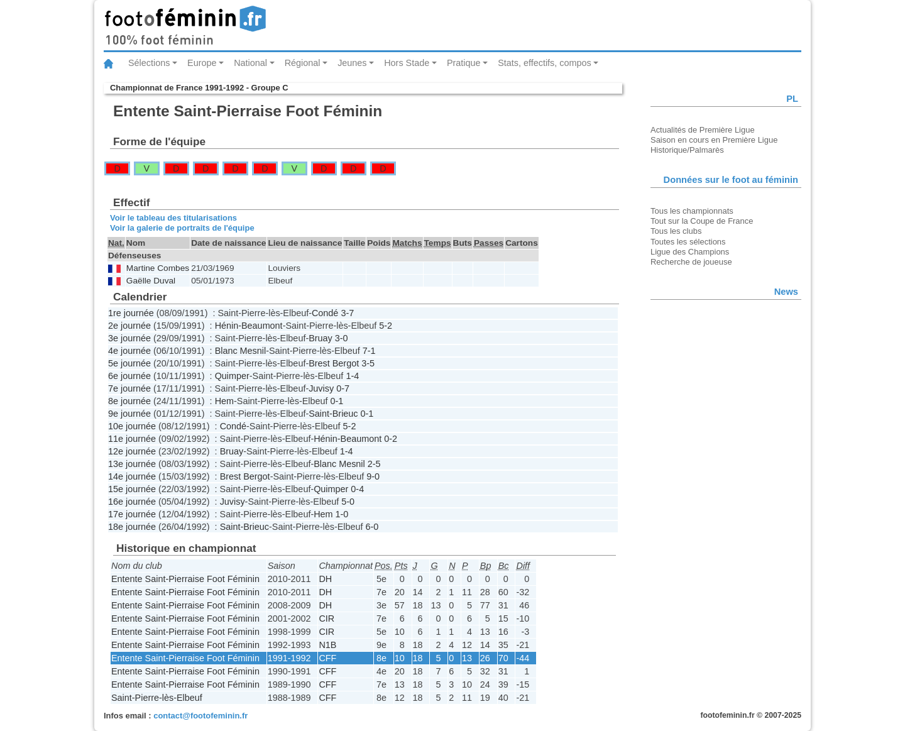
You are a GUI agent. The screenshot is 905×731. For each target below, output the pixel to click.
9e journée (129, 414)
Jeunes (351, 63)
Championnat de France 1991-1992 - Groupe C (199, 87)
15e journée (132, 489)
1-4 (352, 376)
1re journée (131, 313)
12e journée (132, 451)
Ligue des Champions (689, 251)
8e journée (129, 401)
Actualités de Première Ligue (702, 130)
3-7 (347, 313)
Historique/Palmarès (687, 150)
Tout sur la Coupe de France (701, 221)
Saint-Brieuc (333, 414)
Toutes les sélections (688, 241)
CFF (327, 658)
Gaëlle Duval (150, 280)
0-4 (357, 489)
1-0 (342, 514)
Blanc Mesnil (240, 351)
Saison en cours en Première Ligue (713, 140)
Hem (224, 401)
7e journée (129, 388)
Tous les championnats (691, 211)
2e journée (129, 326)
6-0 (372, 527)
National (250, 63)
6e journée (129, 376)
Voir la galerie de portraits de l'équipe (182, 228)
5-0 (347, 502)
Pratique (464, 63)
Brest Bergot (334, 363)
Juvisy (321, 388)
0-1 (337, 401)
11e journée (132, 439)
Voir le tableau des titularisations (173, 218)
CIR (326, 618)
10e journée (132, 426)
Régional (303, 63)
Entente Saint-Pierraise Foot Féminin (185, 579)
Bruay (320, 338)
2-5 (374, 464)
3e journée (129, 338)
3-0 (341, 338)
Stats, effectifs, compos (544, 63)
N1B (327, 645)
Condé (325, 313)
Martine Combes (157, 268)
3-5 (368, 363)
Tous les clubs (675, 231)
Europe (201, 63)
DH (325, 579)
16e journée (132, 502)
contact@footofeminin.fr (200, 715)
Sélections (149, 63)
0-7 (342, 388)
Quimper (232, 376)
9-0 (373, 476)
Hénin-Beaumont (249, 326)
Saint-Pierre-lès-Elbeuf (156, 698)
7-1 (369, 351)
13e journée (132, 464)
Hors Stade (406, 63)
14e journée (132, 476)
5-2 (385, 326)
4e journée (129, 351)
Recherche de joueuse (691, 262)
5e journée (129, 363)
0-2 (390, 439)
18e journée (132, 527)
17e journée (132, 514)
